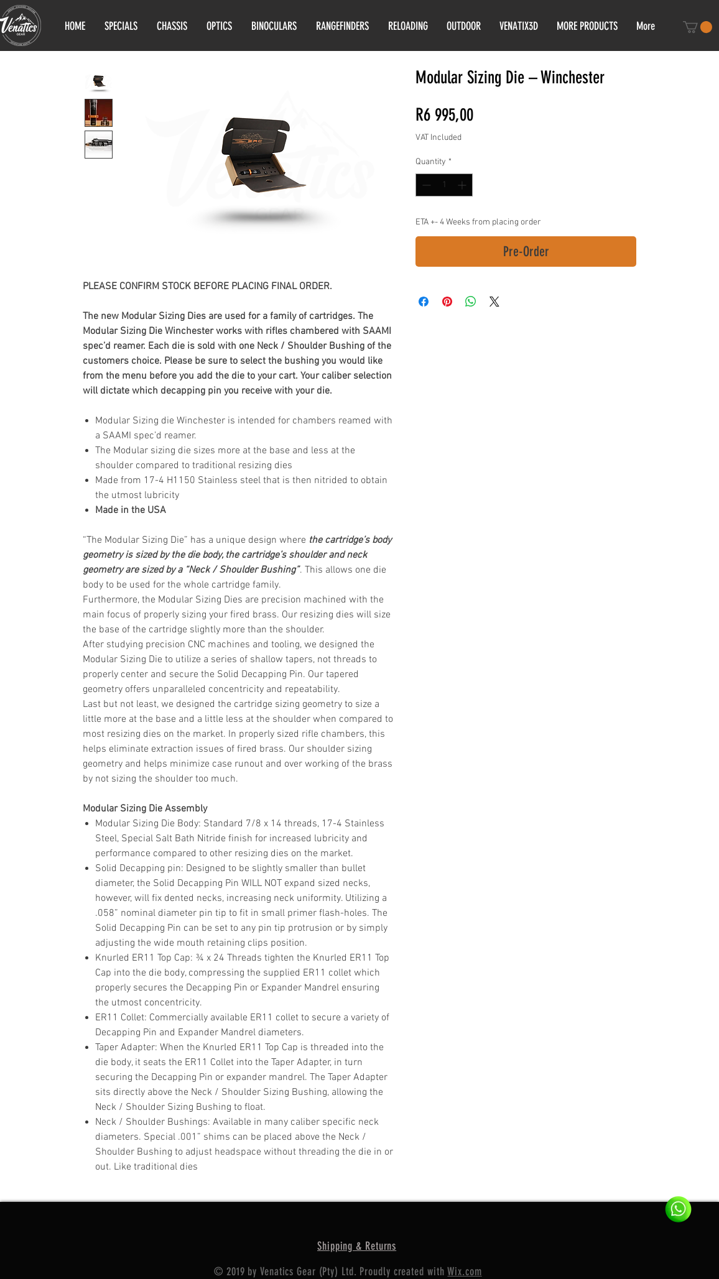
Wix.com (464, 1271)
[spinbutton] (444, 185)
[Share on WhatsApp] (470, 301)
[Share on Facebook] (423, 301)
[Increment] (463, 185)
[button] (697, 27)
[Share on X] (494, 301)
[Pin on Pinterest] (447, 301)
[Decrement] (425, 185)
